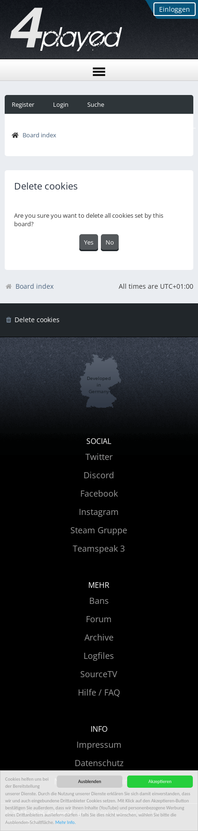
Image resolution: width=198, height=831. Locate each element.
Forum (99, 619)
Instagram (99, 511)
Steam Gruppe (98, 530)
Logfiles (99, 655)
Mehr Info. (65, 822)
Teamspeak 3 (99, 548)
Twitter (99, 456)
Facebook (99, 493)
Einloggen (174, 9)
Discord (99, 475)
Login (61, 104)
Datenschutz (99, 762)
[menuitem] (32, 320)
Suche (95, 104)
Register (23, 104)
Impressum (99, 744)
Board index (39, 135)
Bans (99, 600)
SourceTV (98, 674)
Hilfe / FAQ (99, 692)
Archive (99, 637)
